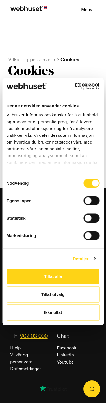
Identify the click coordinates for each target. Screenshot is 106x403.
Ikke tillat (53, 312)
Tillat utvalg (53, 294)
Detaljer (81, 258)
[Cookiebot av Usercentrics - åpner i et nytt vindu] (75, 86)
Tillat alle (53, 276)
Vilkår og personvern (31, 59)
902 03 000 (34, 336)
